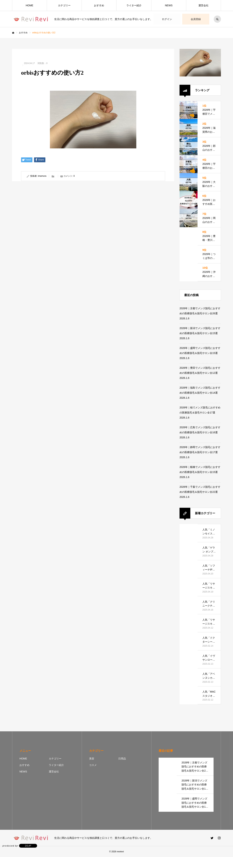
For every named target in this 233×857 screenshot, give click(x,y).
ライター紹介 (134, 5)
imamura (42, 176)
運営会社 (203, 5)
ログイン (167, 19)
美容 (91, 758)
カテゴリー (64, 5)
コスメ (93, 765)
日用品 (122, 758)
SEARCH (217, 19)
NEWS (168, 5)
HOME (29, 5)
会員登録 (196, 19)
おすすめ (99, 5)
